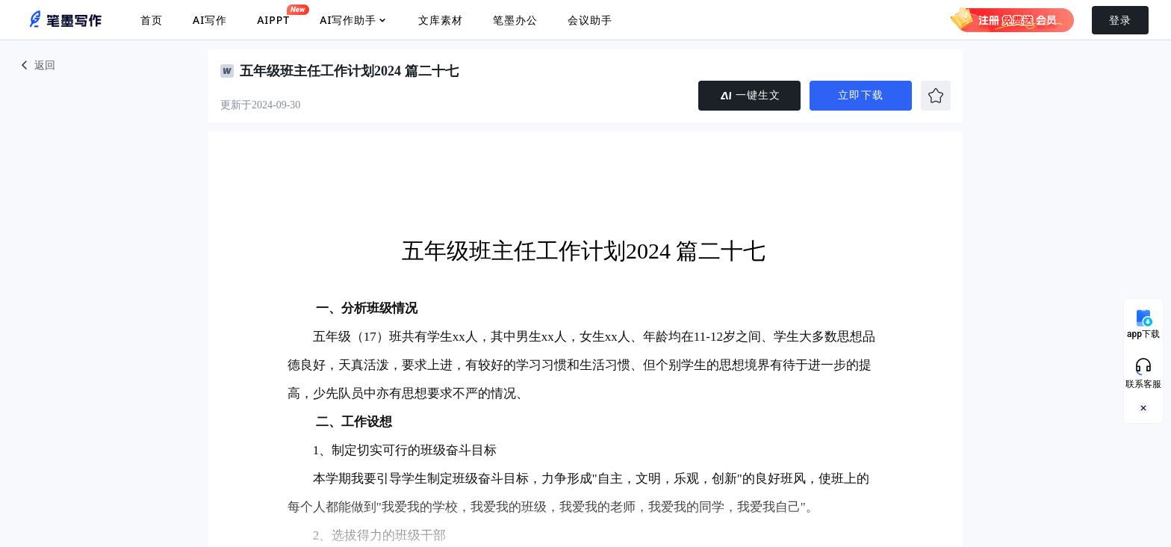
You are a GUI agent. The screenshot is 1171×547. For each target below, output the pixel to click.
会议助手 (590, 20)
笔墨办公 (515, 20)
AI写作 (210, 20)
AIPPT (273, 15)
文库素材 (440, 20)
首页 (151, 20)
